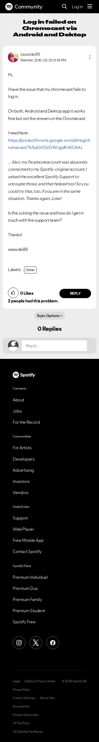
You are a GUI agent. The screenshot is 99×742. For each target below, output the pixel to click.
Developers (24, 459)
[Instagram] (19, 642)
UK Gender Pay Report (28, 732)
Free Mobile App (28, 540)
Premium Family (27, 599)
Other (30, 270)
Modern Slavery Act (26, 715)
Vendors (21, 492)
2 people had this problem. (33, 301)
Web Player (23, 529)
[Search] (64, 7)
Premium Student (29, 611)
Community (24, 6)
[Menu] (90, 6)
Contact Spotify (27, 551)
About (18, 400)
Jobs (17, 411)
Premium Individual (30, 577)
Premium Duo (25, 588)
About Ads (47, 698)
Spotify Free (24, 622)
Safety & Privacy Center (40, 681)
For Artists (22, 448)
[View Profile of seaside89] (30, 54)
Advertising (23, 470)
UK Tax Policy (21, 723)
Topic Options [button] (48, 315)
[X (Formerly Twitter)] (36, 642)
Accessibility (21, 706)
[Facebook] (52, 642)
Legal (16, 681)
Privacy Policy (21, 690)
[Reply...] (54, 345)
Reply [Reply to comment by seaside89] (75, 293)
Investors (21, 481)
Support (20, 518)
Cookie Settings (24, 698)
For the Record (26, 422)
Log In (77, 7)
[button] (90, 57)
